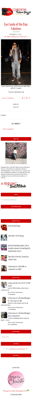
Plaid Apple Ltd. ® (21, 391)
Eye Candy (7, 37)
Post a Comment (8, 129)
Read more (19, 292)
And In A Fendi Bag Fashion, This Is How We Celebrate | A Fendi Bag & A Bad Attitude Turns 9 (19, 248)
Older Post (16, 107)
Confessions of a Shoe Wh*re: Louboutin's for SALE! (17, 268)
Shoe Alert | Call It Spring (16, 235)
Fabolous (14, 37)
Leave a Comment (8, 98)
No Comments (12, 324)
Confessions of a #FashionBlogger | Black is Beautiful (19, 314)
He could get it (23, 37)
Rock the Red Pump (14, 225)
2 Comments (12, 309)
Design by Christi (9, 391)
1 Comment (11, 294)
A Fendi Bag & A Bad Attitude (17, 349)
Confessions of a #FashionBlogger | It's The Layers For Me (19, 299)
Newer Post (16, 104)
